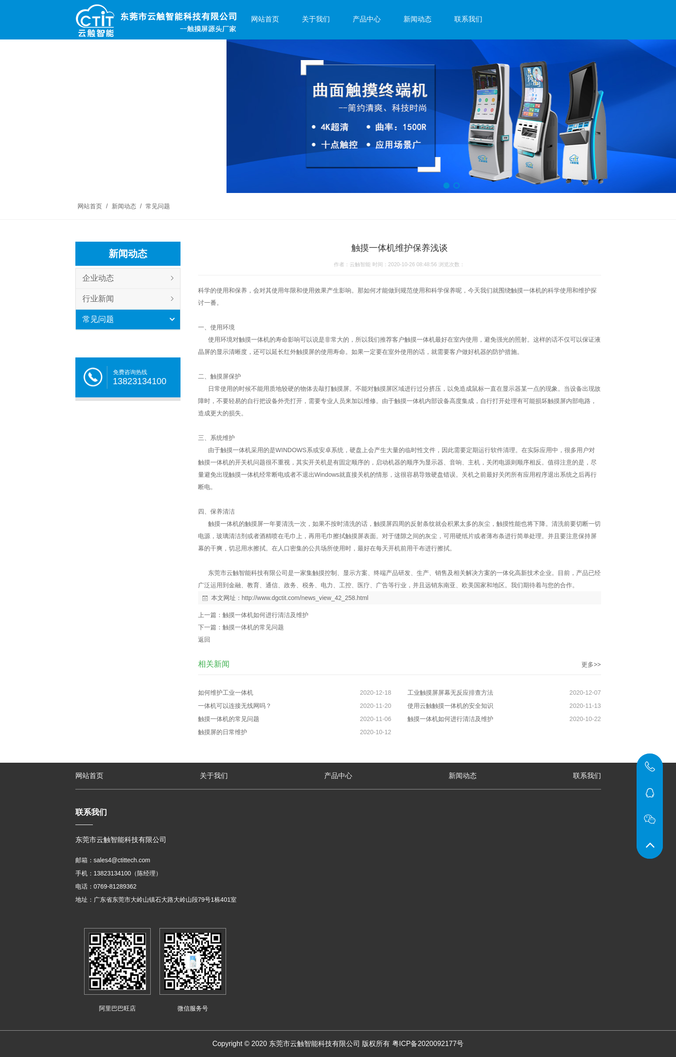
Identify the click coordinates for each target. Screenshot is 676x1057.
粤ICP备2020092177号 (428, 1043)
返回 (204, 639)
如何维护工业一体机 (225, 692)
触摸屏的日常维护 (222, 732)
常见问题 (157, 206)
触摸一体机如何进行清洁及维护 (265, 614)
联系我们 (468, 19)
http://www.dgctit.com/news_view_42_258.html (305, 597)
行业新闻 (98, 298)
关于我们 (316, 19)
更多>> (591, 664)
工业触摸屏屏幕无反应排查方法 (450, 692)
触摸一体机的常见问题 (253, 627)
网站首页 (265, 19)
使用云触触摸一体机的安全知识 (450, 705)
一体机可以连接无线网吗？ (235, 705)
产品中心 (367, 19)
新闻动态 (417, 19)
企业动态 (98, 278)
